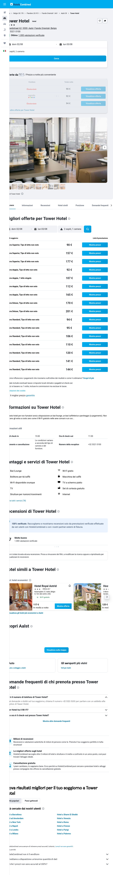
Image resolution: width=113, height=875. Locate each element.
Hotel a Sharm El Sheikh (72, 814)
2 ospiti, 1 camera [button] (25, 51)
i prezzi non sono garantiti (73, 846)
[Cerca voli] (4, 12)
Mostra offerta (72, 606)
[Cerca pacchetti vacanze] (4, 29)
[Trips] (4, 43)
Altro (17, 421)
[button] (5, 4)
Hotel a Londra (21, 830)
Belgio (25, 13)
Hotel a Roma (67, 822)
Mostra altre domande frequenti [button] (61, 721)
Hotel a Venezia (68, 818)
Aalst (72, 13)
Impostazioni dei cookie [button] (25, 391)
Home (17, 13)
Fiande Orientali (56, 13)
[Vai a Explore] (4, 35)
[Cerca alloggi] (4, 18)
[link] (35, 613)
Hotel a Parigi (67, 830)
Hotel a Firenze (68, 826)
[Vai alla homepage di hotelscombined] (20, 4)
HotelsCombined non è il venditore (62, 854)
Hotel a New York (22, 822)
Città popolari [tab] (23, 801)
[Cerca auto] (4, 24)
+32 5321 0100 (22, 31)
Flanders (39, 13)
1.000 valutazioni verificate (41, 35)
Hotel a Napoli (21, 826)
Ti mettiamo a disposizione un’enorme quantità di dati (62, 859)
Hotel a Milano (21, 834)
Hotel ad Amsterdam (24, 818)
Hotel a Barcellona (23, 814)
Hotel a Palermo (69, 834)
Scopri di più (98, 378)
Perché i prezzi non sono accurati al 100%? (62, 864)
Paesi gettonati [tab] (40, 801)
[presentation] (31, 193)
